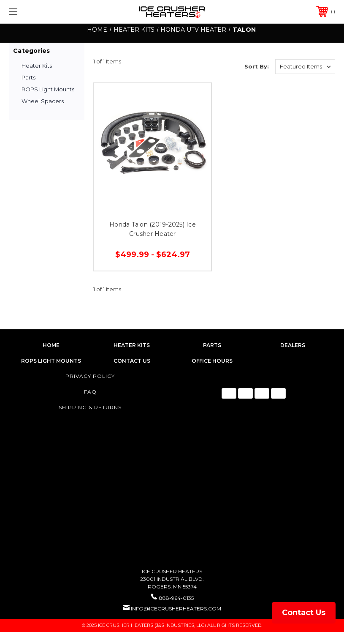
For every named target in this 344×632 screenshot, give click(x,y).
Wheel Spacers (43, 101)
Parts (28, 77)
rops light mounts (51, 361)
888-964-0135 (176, 598)
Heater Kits (37, 65)
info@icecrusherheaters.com (176, 608)
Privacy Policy (90, 376)
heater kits (132, 345)
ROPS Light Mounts (48, 89)
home (51, 345)
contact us (132, 361)
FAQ (90, 392)
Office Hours (212, 361)
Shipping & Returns (90, 407)
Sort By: (256, 66)
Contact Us (303, 612)
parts (212, 345)
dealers (292, 345)
